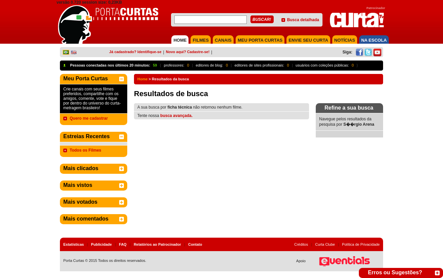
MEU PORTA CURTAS (260, 40)
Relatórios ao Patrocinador (157, 244)
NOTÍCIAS (344, 40)
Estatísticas (73, 244)
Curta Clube (325, 244)
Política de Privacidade (361, 244)
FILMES (201, 40)
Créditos (301, 244)
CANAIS (223, 40)
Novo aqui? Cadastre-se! (188, 52)
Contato (195, 244)
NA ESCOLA (374, 40)
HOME (179, 40)
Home (142, 79)
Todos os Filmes (85, 150)
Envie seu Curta (308, 40)
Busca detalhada (303, 19)
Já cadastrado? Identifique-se (135, 52)
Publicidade (101, 244)
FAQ (123, 244)
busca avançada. (176, 115)
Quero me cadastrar (89, 118)
